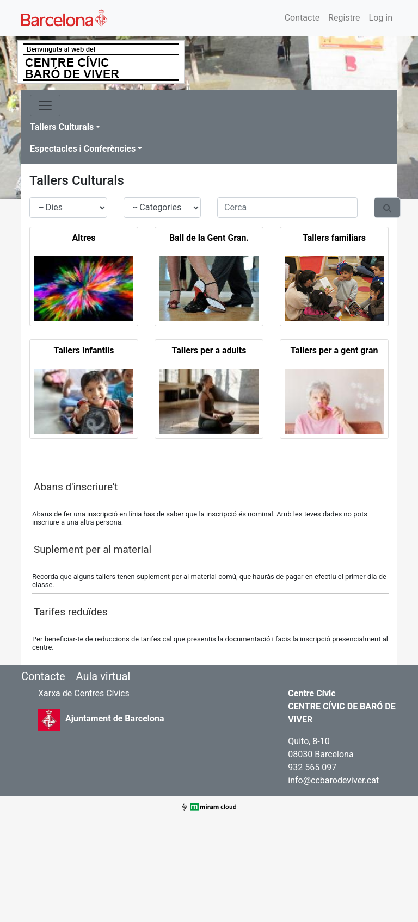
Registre (344, 18)
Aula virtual (103, 676)
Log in (380, 18)
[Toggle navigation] (45, 105)
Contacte (302, 18)
